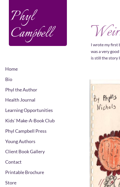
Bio (8, 79)
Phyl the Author (21, 89)
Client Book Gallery (25, 151)
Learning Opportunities (29, 110)
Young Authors (20, 141)
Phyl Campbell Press (26, 131)
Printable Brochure (24, 172)
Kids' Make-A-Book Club (30, 120)
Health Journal (20, 100)
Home (11, 69)
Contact (13, 162)
